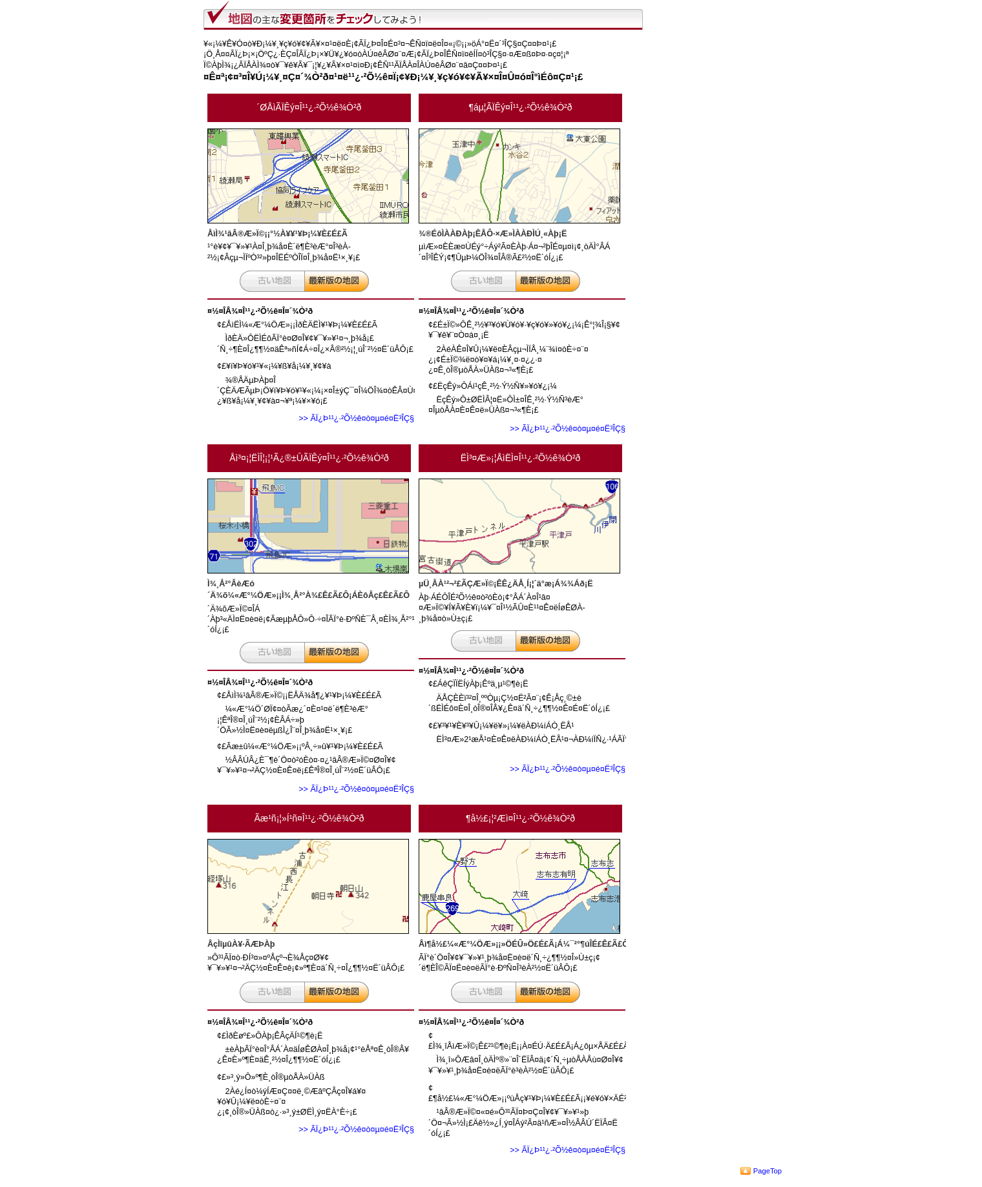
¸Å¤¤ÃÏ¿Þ (272, 281)
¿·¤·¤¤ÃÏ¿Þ (336, 281)
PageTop (767, 1171)
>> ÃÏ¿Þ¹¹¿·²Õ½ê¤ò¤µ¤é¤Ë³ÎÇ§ (356, 418)
